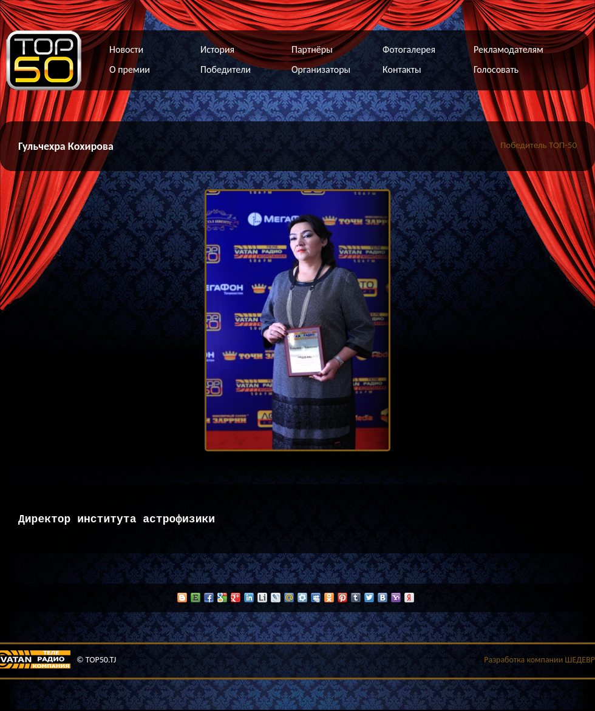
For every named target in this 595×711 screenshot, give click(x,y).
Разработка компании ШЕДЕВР (539, 661)
